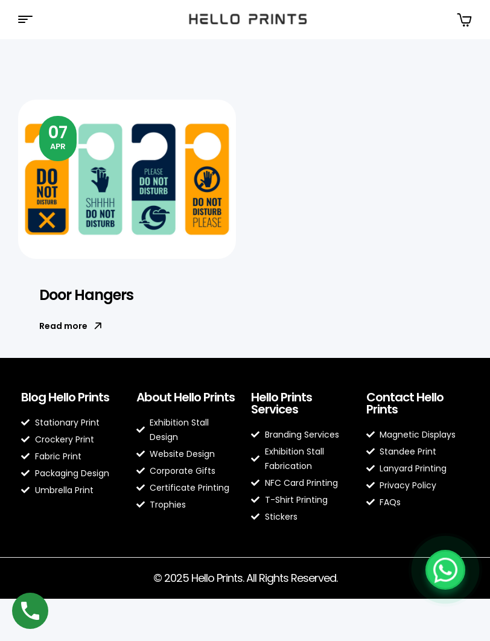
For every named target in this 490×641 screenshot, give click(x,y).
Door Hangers (86, 295)
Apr (58, 136)
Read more (70, 326)
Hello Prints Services (281, 403)
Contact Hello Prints (405, 403)
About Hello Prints (185, 397)
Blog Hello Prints (65, 397)
